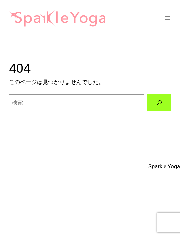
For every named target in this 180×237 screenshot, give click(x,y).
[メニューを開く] (167, 18)
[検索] (159, 102)
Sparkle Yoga (164, 166)
